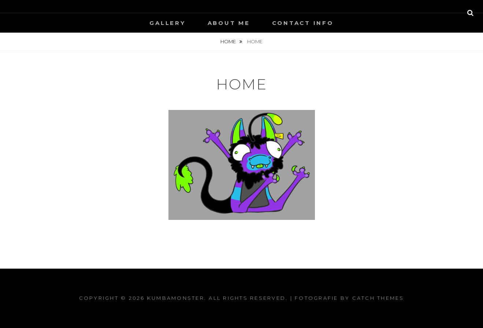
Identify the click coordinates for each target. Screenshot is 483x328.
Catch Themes (378, 298)
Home (228, 41)
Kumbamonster (175, 298)
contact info (303, 22)
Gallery (167, 22)
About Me (229, 22)
